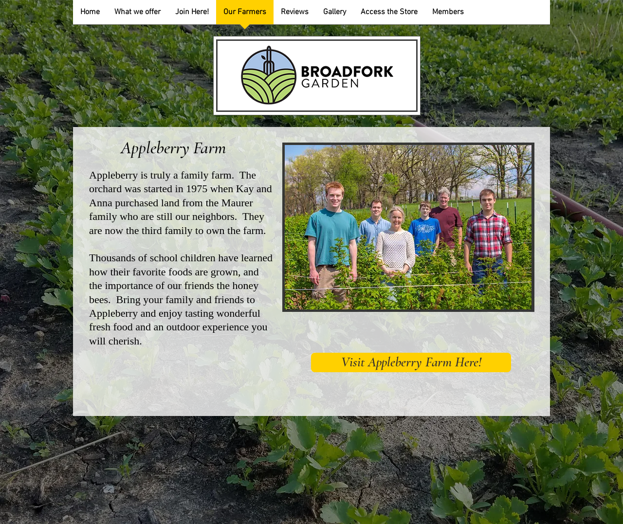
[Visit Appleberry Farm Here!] (411, 362)
